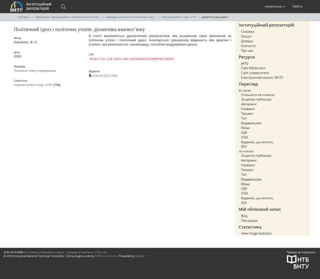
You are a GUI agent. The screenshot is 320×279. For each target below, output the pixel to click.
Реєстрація (249, 220)
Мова (245, 128)
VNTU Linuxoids (105, 256)
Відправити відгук (52, 252)
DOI (244, 146)
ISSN (244, 137)
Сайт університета (255, 72)
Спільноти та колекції (257, 94)
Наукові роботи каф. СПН (179, 17)
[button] (275, 6)
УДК (244, 132)
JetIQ (244, 63)
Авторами (248, 104)
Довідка (247, 41)
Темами (247, 113)
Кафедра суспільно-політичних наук (130, 17)
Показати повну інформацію (35, 70)
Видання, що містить (257, 142)
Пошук (246, 36)
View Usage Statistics (256, 233)
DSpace (140, 256)
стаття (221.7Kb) (103, 76)
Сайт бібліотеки (253, 68)
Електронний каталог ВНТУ (262, 77)
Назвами (248, 108)
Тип (244, 118)
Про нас (247, 50)
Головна (23, 17)
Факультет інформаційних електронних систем (67, 17)
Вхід (244, 216)
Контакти (248, 46)
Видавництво (251, 123)
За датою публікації (256, 99)
